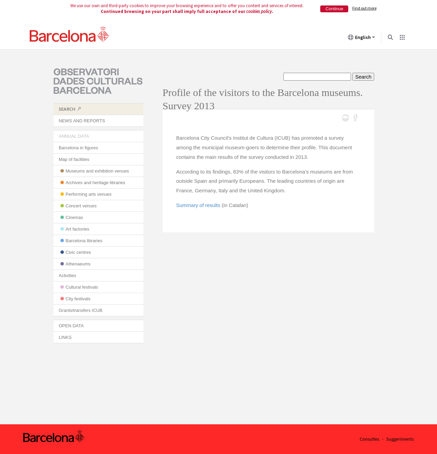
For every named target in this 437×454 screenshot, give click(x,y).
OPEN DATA (71, 325)
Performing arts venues (88, 194)
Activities (67, 275)
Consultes (369, 439)
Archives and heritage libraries (95, 182)
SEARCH (67, 109)
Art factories (77, 229)
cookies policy (259, 11)
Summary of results (198, 205)
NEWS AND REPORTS (82, 120)
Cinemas (74, 217)
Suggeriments (400, 439)
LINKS (65, 337)
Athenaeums (78, 263)
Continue (334, 8)
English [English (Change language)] (361, 38)
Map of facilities (74, 159)
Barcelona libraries (84, 240)
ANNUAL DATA (74, 136)
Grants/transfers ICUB (80, 310)
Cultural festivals (82, 287)
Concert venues (81, 205)
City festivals (78, 298)
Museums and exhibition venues (97, 171)
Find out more (364, 8)
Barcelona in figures (78, 147)
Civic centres (78, 252)
